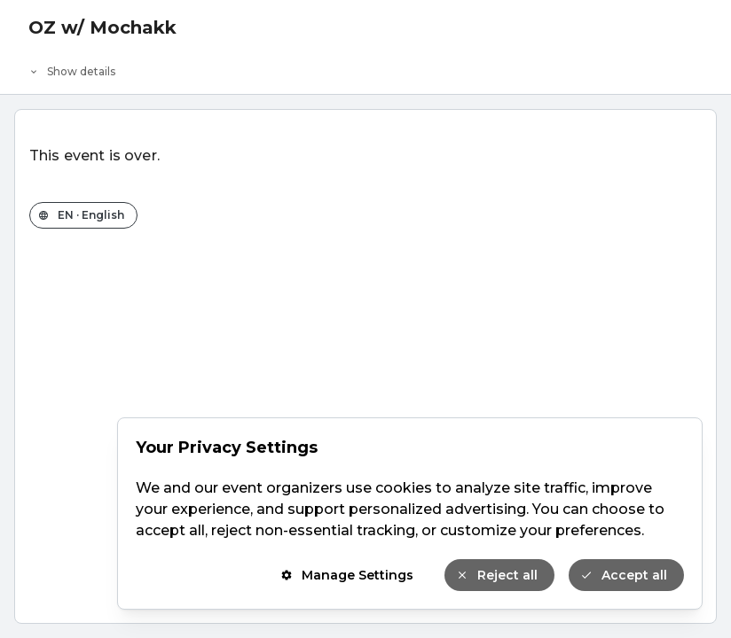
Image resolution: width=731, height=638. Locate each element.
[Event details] (365, 67)
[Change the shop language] (83, 215)
